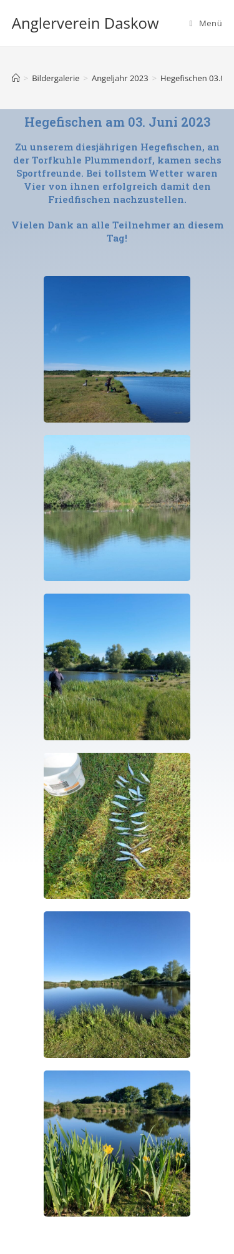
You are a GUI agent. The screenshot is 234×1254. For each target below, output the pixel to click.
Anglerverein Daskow (85, 22)
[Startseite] (16, 78)
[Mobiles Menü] (206, 23)
